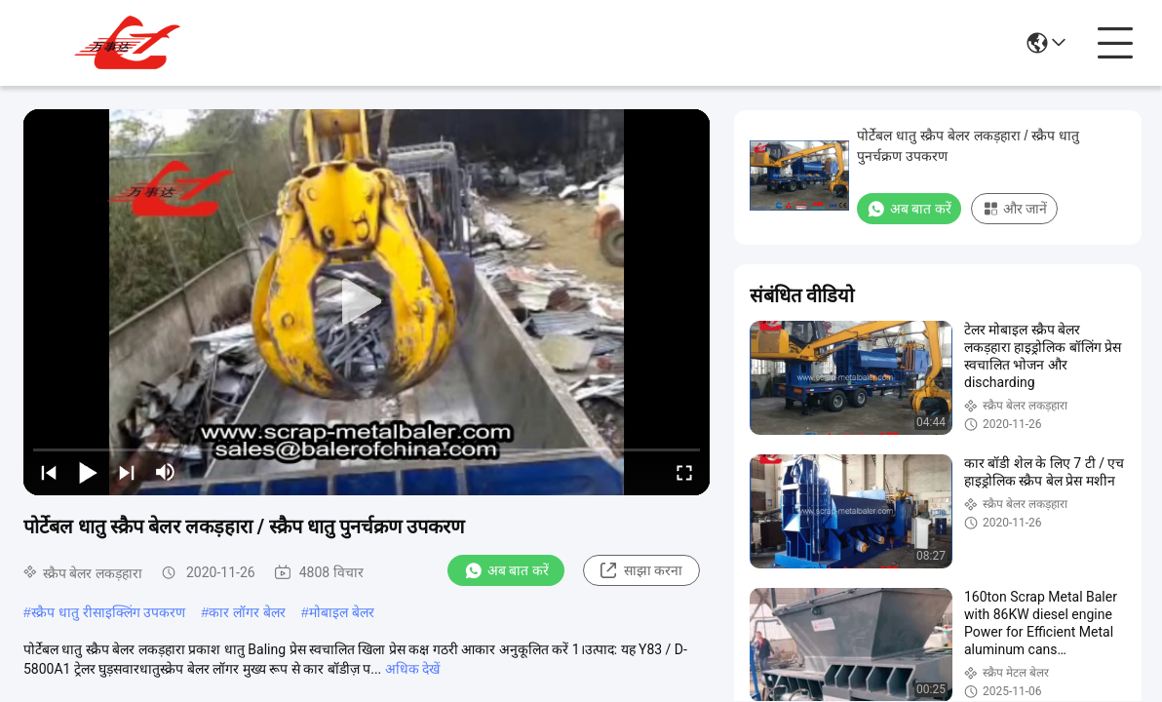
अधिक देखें (412, 669)
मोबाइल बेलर (341, 612)
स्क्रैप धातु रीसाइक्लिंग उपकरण (108, 612)
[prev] (48, 472)
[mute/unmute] (165, 472)
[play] (366, 302)
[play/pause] (87, 472)
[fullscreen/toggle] (684, 472)
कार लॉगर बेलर (247, 612)
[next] (126, 472)
